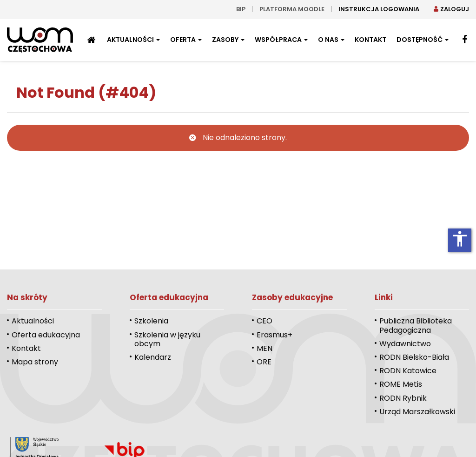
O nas (331, 39)
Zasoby (228, 39)
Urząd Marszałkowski (417, 411)
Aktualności (133, 39)
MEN (264, 348)
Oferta (186, 39)
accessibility (459, 238)
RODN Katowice (407, 370)
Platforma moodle (291, 9)
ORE (264, 361)
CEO (264, 320)
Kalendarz (152, 357)
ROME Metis (400, 384)
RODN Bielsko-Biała (414, 357)
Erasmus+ (274, 334)
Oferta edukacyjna (46, 334)
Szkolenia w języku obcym (167, 339)
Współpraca (281, 39)
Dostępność (423, 39)
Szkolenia (151, 320)
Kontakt (370, 39)
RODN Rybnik (403, 398)
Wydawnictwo (405, 343)
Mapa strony (35, 361)
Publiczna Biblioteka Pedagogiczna (415, 325)
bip (240, 9)
